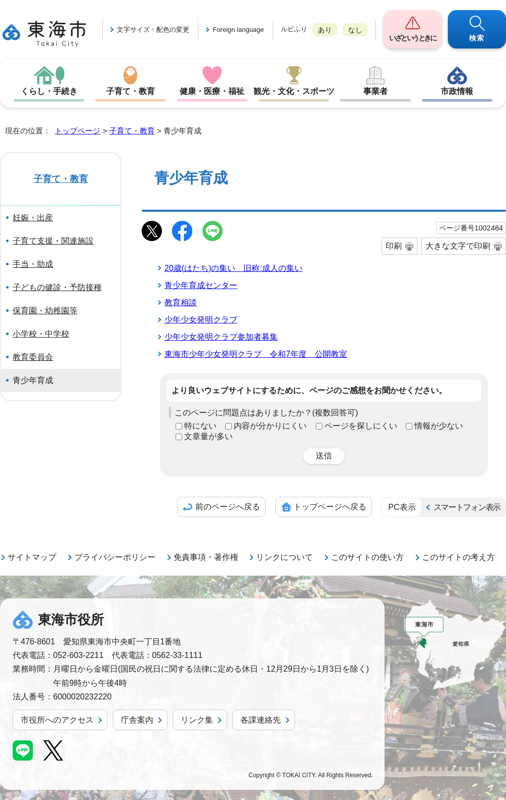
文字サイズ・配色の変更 (153, 29)
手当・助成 (33, 264)
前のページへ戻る (227, 506)
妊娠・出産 (33, 217)
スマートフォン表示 (467, 507)
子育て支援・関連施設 (53, 241)
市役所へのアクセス (57, 720)
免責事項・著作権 (206, 557)
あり (325, 30)
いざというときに (412, 38)
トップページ (77, 130)
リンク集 (197, 720)
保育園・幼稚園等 (45, 310)
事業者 (375, 91)
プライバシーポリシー (114, 557)
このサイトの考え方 (458, 557)
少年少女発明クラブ (200, 319)
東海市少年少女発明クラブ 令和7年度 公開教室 (255, 354)
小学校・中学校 (41, 334)
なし (355, 30)
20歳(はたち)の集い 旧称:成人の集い (233, 268)
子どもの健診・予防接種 (57, 287)
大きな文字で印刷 (458, 246)
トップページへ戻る (329, 506)
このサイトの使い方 (367, 557)
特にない (200, 425)
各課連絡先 (260, 720)
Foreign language (238, 29)
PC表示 (401, 507)
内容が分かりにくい (270, 425)
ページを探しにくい (360, 425)
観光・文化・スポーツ (294, 91)
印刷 (394, 246)
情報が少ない (438, 425)
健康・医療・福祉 (212, 91)
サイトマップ (32, 557)
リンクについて (284, 557)
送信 (324, 455)
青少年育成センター (200, 285)
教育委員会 (33, 357)
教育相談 (180, 302)
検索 (477, 38)
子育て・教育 (130, 91)
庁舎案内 (137, 720)
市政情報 (457, 91)
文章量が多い (208, 436)
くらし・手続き (49, 91)
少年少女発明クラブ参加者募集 (221, 337)
